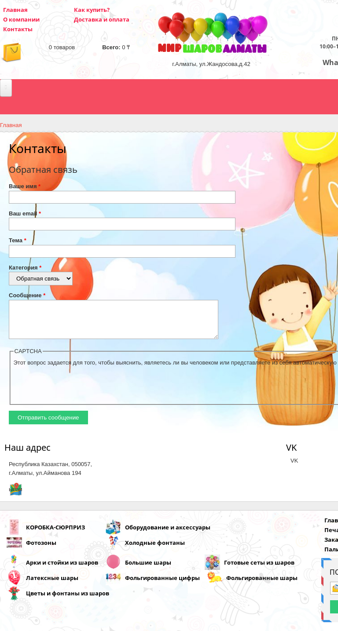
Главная (15, 10)
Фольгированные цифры (162, 584)
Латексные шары (52, 584)
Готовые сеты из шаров (259, 569)
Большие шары (148, 569)
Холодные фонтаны (155, 549)
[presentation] (80, 391)
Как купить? (92, 10)
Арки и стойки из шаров (62, 569)
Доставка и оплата (101, 19)
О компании (21, 19)
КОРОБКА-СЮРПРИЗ (55, 534)
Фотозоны (41, 549)
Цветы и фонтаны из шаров (67, 600)
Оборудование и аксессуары (167, 534)
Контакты (18, 29)
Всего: (111, 47)
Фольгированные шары (262, 584)
